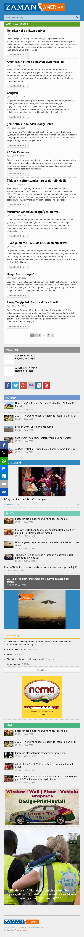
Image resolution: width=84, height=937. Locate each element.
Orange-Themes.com (22, 930)
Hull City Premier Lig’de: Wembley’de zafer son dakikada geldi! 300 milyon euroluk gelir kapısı (46, 778)
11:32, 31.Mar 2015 (16, 184)
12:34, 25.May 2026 (25, 561)
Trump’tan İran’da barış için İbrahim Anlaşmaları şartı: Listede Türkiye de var (44, 556)
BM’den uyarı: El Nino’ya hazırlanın (34, 426)
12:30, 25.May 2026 (14, 570)
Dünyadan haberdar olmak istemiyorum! (25, 659)
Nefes (9, 654)
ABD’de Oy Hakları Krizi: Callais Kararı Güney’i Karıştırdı (45, 448)
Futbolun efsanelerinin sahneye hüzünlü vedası (41, 752)
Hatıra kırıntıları (24, 370)
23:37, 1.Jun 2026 (24, 441)
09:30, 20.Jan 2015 (16, 278)
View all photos (12, 504)
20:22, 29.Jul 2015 (16, 97)
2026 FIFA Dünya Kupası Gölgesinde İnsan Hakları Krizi (45, 415)
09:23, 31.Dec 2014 (16, 306)
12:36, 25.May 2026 (25, 548)
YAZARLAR (12, 349)
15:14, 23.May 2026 (25, 783)
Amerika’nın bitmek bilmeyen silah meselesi (35, 62)
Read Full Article (18, 54)
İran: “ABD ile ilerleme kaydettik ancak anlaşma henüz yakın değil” (40, 567)
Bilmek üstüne (13, 664)
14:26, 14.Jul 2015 (16, 128)
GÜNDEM (11, 397)
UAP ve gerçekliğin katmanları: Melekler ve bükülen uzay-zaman (47, 544)
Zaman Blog (11, 635)
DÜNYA (10, 513)
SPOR (9, 725)
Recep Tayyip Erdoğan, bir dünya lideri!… (33, 302)
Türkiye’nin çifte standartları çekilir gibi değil (36, 180)
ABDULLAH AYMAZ (26, 368)
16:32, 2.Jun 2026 (24, 430)
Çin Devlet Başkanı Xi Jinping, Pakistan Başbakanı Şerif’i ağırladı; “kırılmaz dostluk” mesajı (46, 531)
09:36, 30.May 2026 (25, 756)
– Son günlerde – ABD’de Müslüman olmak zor (37, 243)
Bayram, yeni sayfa (25, 358)
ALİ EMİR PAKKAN (25, 355)
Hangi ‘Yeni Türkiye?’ (20, 274)
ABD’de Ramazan (18, 152)
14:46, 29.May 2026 (25, 770)
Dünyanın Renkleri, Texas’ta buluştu (25, 499)
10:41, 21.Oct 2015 (16, 34)
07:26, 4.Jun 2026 (24, 522)
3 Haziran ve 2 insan (16, 649)
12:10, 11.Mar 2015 (16, 216)
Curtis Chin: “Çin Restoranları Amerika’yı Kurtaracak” (44, 437)
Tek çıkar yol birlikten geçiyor (26, 30)
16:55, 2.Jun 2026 (24, 419)
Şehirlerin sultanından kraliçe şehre (30, 124)
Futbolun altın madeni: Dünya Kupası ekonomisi (41, 518)
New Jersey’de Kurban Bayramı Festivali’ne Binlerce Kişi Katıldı (45, 404)
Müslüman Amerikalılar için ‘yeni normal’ (33, 212)
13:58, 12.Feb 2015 (16, 247)
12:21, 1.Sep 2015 (16, 66)
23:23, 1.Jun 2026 (24, 452)
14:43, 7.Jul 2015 (15, 156)
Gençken (12, 93)
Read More (42, 670)
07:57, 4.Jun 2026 (24, 409)
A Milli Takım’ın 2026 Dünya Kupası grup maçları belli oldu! (44, 765)
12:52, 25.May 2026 (25, 536)
